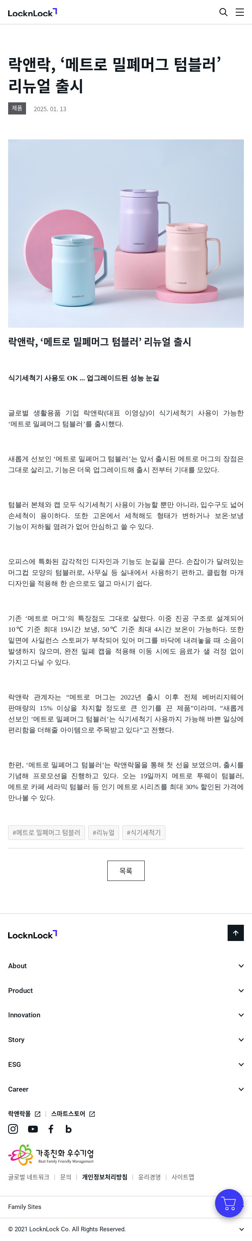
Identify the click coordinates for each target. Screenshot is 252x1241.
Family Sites (24, 1207)
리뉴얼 (105, 832)
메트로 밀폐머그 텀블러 (48, 832)
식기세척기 (145, 832)
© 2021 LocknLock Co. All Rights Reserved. (67, 1229)
